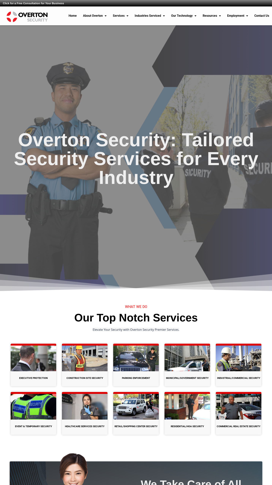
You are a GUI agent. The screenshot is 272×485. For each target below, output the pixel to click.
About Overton (95, 15)
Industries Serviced (150, 15)
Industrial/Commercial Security (238, 378)
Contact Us (261, 15)
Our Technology (183, 15)
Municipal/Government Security (187, 378)
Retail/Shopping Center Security (136, 426)
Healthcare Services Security (84, 426)
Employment (237, 15)
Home (73, 15)
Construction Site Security (84, 378)
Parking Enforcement (136, 378)
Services (120, 15)
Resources (212, 15)
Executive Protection (33, 378)
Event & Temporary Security (33, 426)
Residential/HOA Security (187, 426)
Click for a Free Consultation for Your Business (33, 3)
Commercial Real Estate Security (238, 426)
